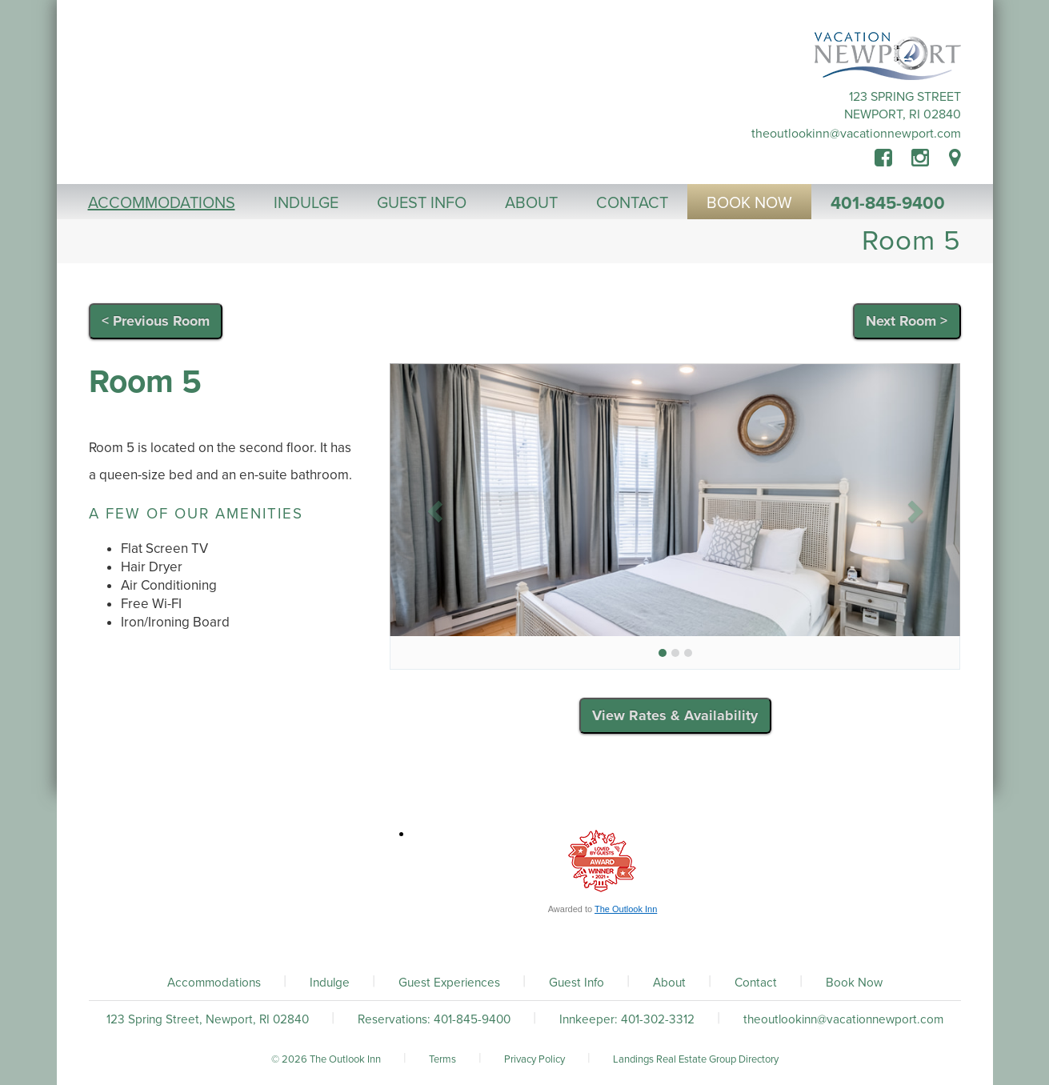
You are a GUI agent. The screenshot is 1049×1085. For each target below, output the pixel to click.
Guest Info (576, 982)
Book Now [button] (749, 203)
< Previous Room (156, 321)
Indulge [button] (306, 203)
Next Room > (906, 321)
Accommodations (214, 982)
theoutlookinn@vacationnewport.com (856, 134)
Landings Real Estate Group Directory (696, 1059)
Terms (442, 1059)
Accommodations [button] (161, 203)
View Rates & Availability (675, 715)
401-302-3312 (658, 1019)
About (669, 982)
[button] (432, 506)
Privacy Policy (534, 1059)
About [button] (531, 203)
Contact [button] (632, 203)
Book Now (854, 982)
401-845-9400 (888, 203)
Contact (756, 982)
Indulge (330, 982)
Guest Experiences (449, 982)
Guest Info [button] (421, 203)
